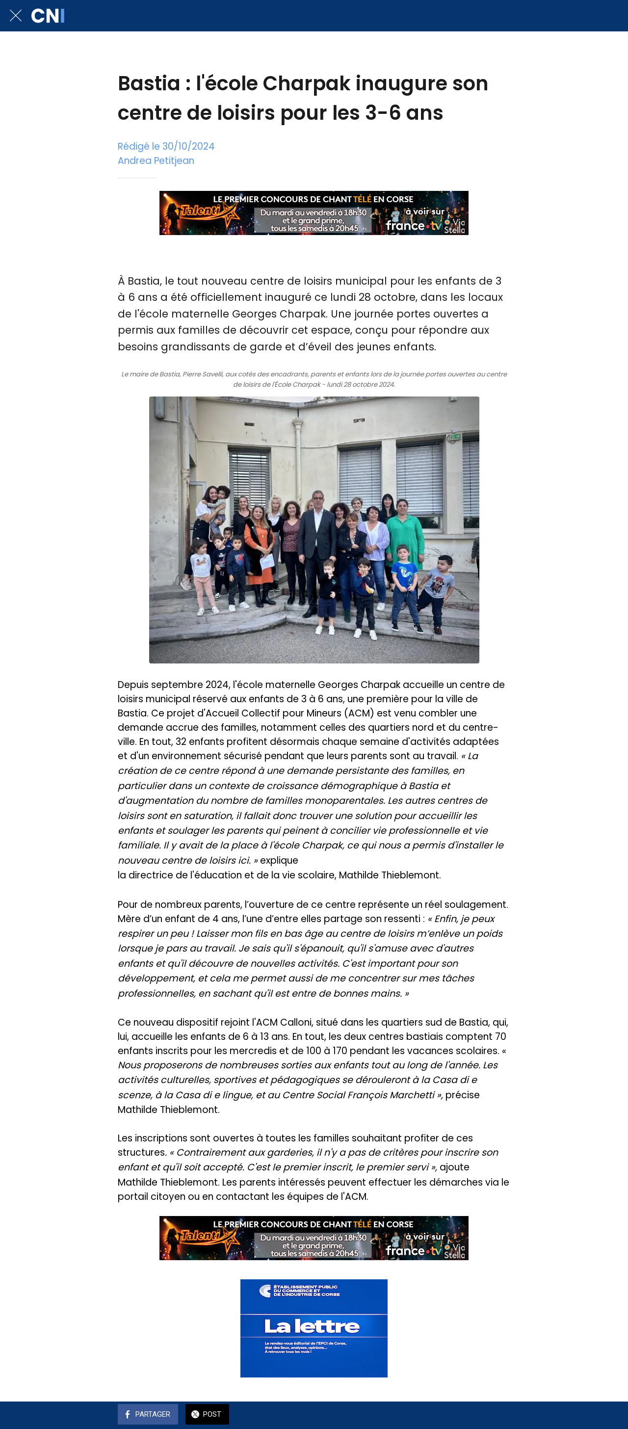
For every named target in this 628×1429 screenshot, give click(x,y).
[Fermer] (16, 16)
